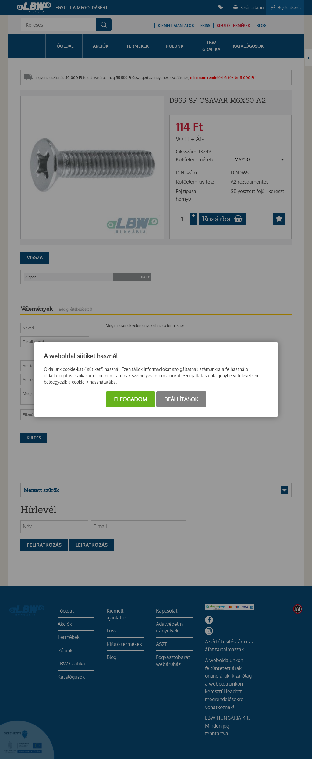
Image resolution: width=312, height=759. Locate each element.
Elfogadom (130, 399)
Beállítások (181, 399)
